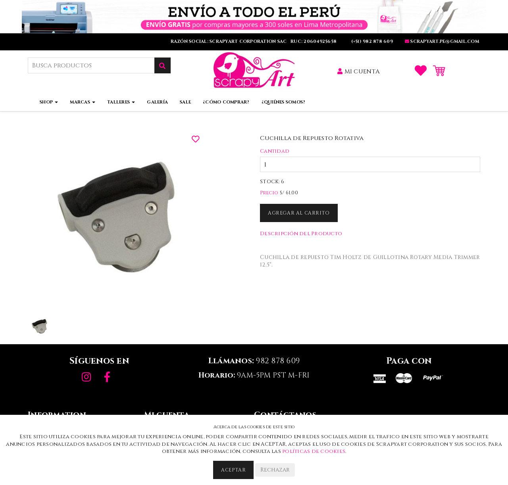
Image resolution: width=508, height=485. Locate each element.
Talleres (121, 102)
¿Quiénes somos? (284, 102)
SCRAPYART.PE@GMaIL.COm (442, 41)
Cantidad (274, 151)
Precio (269, 193)
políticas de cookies (313, 451)
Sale (185, 102)
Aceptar (233, 470)
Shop (49, 102)
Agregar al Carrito (299, 213)
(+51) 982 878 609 (371, 41)
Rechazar (275, 469)
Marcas (82, 102)
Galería (157, 102)
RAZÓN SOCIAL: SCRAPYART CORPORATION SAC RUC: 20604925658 (254, 41)
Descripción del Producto (301, 233)
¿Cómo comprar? (226, 102)
